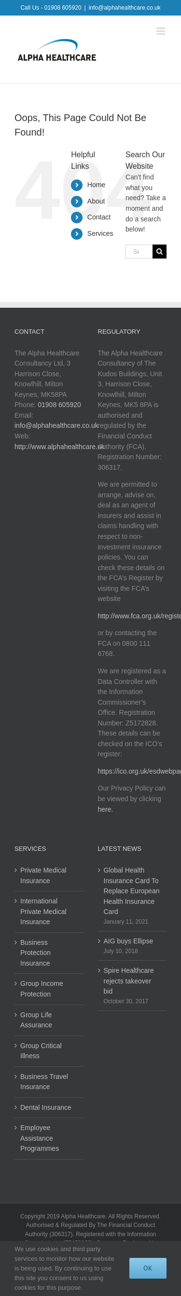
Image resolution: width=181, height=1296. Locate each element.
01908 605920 (59, 405)
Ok (148, 1268)
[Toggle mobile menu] (161, 31)
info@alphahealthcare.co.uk (125, 7)
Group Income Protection (41, 989)
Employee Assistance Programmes (39, 1138)
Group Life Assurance (36, 1020)
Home (96, 185)
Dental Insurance (45, 1107)
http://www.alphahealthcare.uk (59, 446)
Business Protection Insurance (35, 953)
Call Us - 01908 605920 (50, 7)
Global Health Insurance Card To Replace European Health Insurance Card (132, 890)
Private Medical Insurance (43, 875)
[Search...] (139, 252)
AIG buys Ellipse (128, 941)
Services (100, 233)
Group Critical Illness (41, 1051)
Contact (99, 217)
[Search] (160, 252)
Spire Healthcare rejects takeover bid (129, 981)
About (96, 201)
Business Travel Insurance (44, 1082)
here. (105, 809)
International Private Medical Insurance (43, 911)
